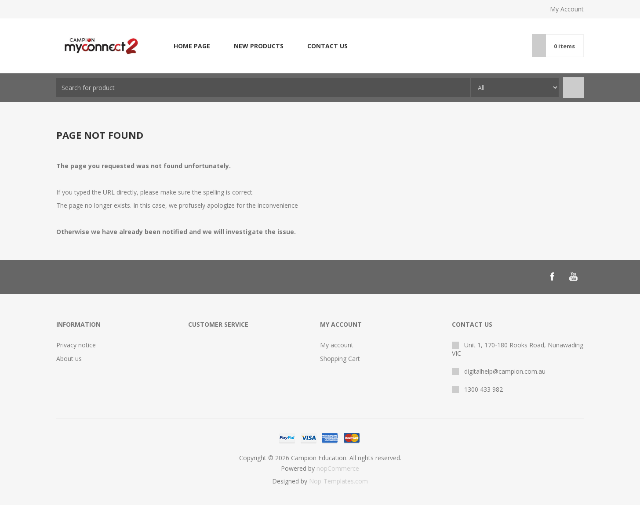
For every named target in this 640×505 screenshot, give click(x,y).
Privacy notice (76, 345)
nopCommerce (337, 468)
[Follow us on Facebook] (552, 277)
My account (336, 345)
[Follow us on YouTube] (573, 277)
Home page (192, 46)
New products (259, 46)
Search (573, 87)
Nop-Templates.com (338, 481)
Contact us (327, 46)
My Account (567, 9)
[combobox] (263, 87)
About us (69, 358)
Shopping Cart (340, 358)
